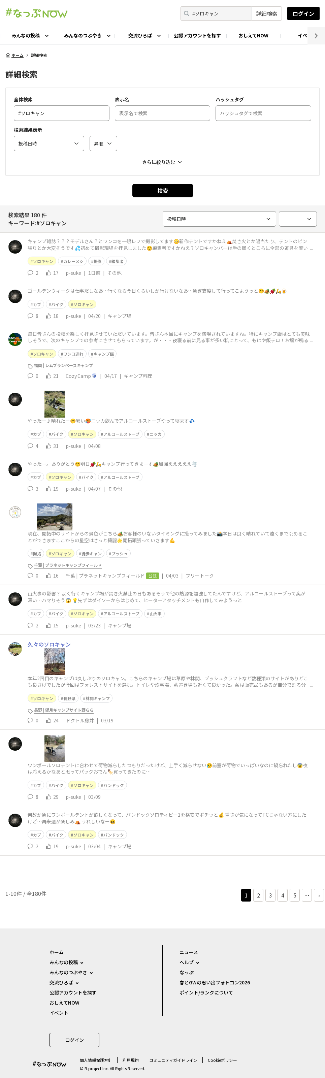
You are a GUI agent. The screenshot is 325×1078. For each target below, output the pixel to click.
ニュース (189, 952)
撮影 (98, 261)
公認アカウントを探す (197, 35)
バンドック (113, 785)
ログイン (303, 13)
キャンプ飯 (104, 354)
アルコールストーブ (121, 434)
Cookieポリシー (222, 1060)
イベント (59, 1012)
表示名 (122, 99)
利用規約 (131, 1060)
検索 (162, 191)
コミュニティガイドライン (173, 1060)
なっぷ (187, 972)
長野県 (69, 698)
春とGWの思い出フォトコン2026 (215, 982)
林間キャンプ (98, 698)
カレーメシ (73, 261)
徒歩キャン (92, 553)
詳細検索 (267, 13)
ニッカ (156, 434)
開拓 (37, 553)
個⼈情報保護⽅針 (96, 1060)
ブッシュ (119, 553)
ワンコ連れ (73, 354)
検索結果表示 (28, 129)
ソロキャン (43, 261)
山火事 (156, 613)
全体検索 (23, 99)
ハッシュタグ (230, 99)
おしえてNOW (253, 35)
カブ (37, 304)
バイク (57, 304)
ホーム (14, 55)
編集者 (117, 261)
